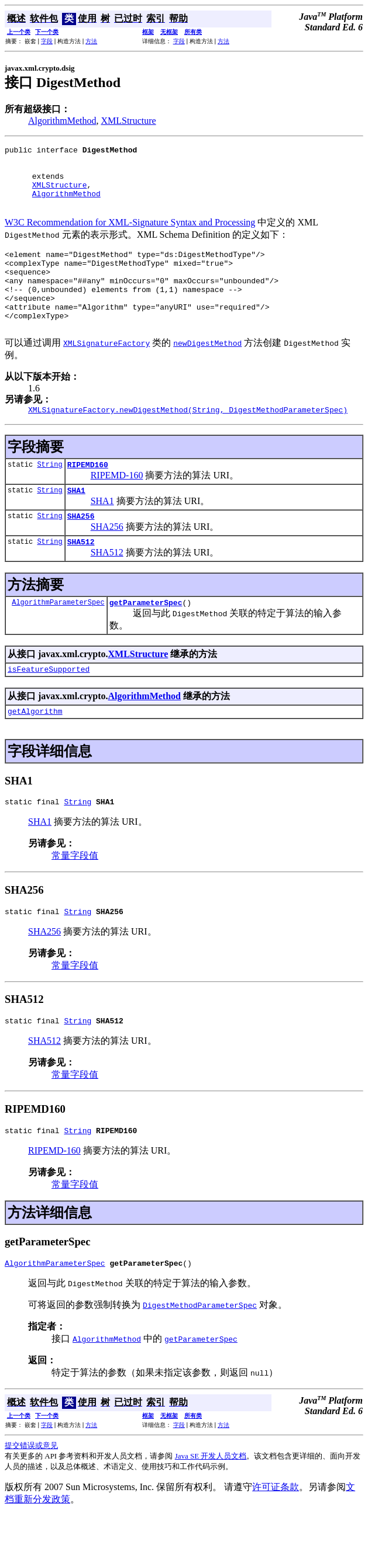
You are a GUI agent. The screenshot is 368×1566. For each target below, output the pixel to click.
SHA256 (81, 551)
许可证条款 (275, 1538)
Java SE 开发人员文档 (211, 1506)
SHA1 (76, 523)
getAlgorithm (35, 753)
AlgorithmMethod (62, 121)
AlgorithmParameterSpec (58, 640)
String (49, 496)
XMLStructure (128, 121)
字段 (47, 41)
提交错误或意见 (31, 1496)
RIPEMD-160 (117, 507)
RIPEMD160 (87, 496)
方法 (91, 41)
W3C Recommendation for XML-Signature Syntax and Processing (130, 234)
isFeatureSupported (49, 709)
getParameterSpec (146, 641)
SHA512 (81, 578)
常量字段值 (74, 899)
